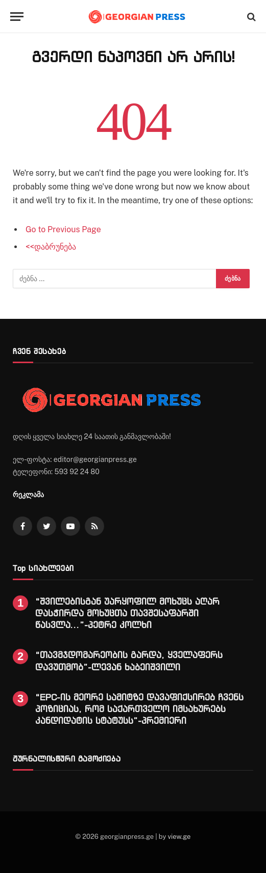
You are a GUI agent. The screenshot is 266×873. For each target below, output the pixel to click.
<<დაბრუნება (51, 247)
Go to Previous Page (63, 229)
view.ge (178, 836)
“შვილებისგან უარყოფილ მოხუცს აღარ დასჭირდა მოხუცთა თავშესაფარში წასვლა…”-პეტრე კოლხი (127, 613)
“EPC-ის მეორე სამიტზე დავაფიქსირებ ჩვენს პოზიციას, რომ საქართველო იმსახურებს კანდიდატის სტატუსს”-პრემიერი (139, 709)
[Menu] (16, 16)
